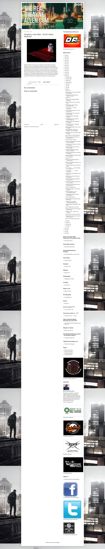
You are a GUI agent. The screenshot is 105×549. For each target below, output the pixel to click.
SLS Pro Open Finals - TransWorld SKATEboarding (72, 125)
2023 (66, 60)
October (67, 80)
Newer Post (26, 124)
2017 (66, 70)
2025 (66, 56)
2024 (66, 58)
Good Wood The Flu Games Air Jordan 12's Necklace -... (72, 145)
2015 (66, 74)
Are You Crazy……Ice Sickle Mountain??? (70, 108)
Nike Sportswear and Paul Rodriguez (72, 135)
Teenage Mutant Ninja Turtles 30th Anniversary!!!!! (72, 195)
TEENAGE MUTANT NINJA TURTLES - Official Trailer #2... (73, 217)
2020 (66, 65)
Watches (66, 272)
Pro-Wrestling (67, 297)
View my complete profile (68, 402)
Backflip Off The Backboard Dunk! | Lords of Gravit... (72, 160)
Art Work (66, 285)
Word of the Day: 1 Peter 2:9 (70, 139)
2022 (66, 62)
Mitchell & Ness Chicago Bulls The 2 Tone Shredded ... (72, 137)
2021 (66, 63)
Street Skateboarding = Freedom (70, 254)
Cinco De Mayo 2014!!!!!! (70, 197)
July (66, 85)
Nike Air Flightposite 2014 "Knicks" (72, 207)
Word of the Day (67, 240)
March (67, 222)
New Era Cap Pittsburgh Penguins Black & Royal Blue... (72, 150)
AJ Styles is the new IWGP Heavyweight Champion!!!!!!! (71, 202)
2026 (66, 55)
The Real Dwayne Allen (69, 391)
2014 (66, 75)
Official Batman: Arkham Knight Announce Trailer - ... (71, 106)
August (67, 83)
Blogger (57, 542)
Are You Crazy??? (67, 309)
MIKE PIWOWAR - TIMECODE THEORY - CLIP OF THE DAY (71, 130)
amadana (30, 66)
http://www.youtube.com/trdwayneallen (71, 479)
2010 (66, 233)
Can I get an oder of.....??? (69, 315)
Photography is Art (67, 278)
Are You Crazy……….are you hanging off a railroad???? (72, 168)
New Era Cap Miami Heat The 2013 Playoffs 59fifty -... (72, 147)
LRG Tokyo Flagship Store (70, 187)
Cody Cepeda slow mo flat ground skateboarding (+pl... (72, 119)
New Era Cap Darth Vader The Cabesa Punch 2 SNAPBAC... (72, 142)
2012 (66, 229)
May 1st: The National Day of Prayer (72, 218)
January (67, 226)
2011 (66, 231)
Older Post (56, 124)
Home (41, 124)
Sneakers (66, 266)
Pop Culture (29, 83)
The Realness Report (68, 337)
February (67, 224)
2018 (66, 68)
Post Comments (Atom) (33, 126)
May (67, 89)
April (67, 220)
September (68, 82)
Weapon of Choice (68, 330)
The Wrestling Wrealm (68, 353)
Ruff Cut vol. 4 (68, 90)
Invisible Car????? (69, 157)
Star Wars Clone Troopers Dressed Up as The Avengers (72, 182)
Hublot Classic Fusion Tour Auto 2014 (72, 214)
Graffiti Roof (67, 97)
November (68, 78)
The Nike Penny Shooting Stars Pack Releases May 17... (72, 185)
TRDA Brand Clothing (68, 344)
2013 (66, 228)
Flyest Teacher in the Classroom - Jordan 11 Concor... (71, 96)
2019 (66, 67)
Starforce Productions (68, 351)
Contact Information (68, 354)
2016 (66, 72)
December (68, 77)
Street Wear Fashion (68, 246)
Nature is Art (66, 291)
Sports (65, 303)
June (67, 87)
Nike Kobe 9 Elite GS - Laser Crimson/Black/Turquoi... (71, 192)
